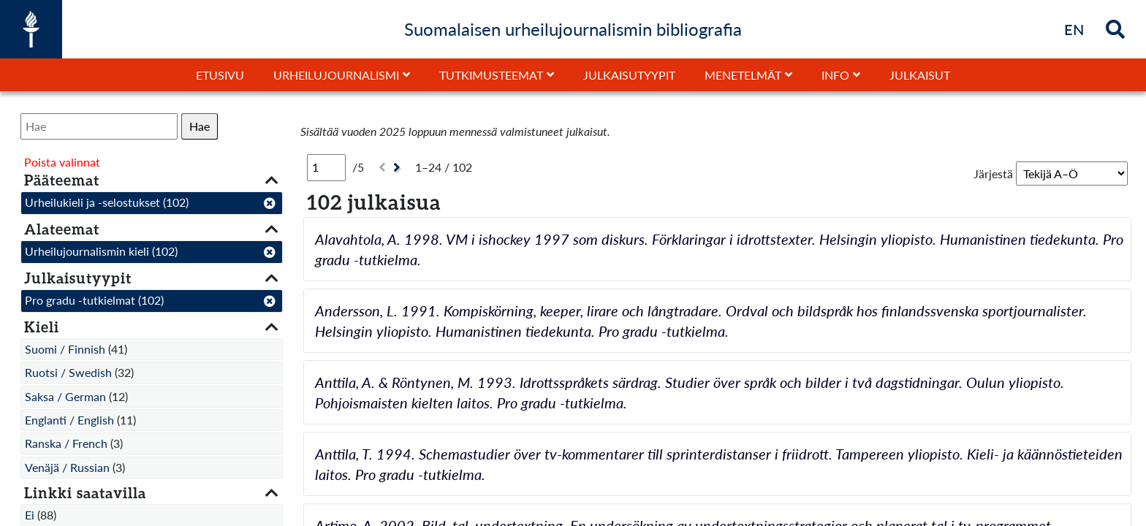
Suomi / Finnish (65, 349)
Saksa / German (65, 396)
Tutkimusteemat (491, 75)
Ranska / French (66, 443)
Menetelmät (743, 75)
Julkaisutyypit (629, 75)
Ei (29, 515)
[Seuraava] (399, 168)
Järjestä (993, 173)
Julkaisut (919, 75)
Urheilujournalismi (336, 75)
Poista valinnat (62, 162)
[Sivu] (326, 167)
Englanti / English (69, 420)
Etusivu (220, 75)
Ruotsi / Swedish (68, 372)
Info (835, 75)
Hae (199, 126)
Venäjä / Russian (67, 467)
